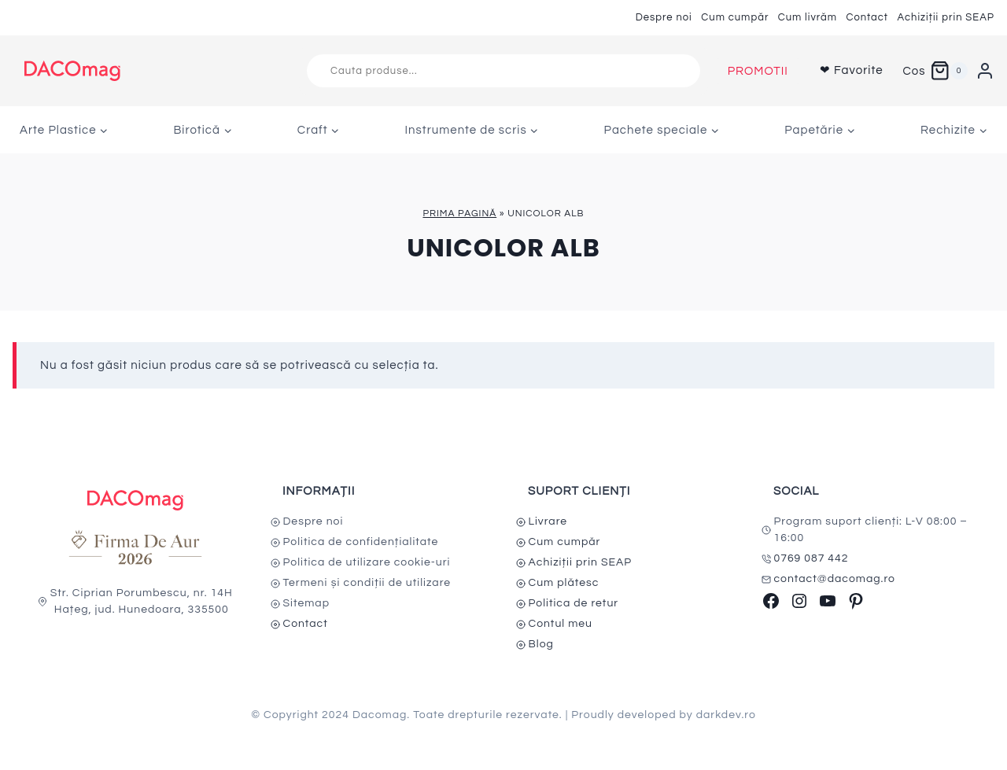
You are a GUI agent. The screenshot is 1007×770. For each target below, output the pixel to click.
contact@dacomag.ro (835, 578)
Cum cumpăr (735, 17)
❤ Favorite (851, 70)
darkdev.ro (726, 714)
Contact (867, 17)
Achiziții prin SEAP (945, 17)
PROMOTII (758, 71)
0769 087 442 (811, 558)
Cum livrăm (807, 17)
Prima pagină (459, 213)
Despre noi (664, 17)
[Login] (985, 70)
